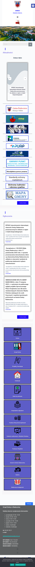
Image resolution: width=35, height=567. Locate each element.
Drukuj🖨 (29, 503)
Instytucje (17, 380)
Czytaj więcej (8, 241)
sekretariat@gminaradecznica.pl (11, 536)
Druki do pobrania (17, 396)
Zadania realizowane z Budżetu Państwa (17, 436)
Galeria (17, 475)
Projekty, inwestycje (17, 366)
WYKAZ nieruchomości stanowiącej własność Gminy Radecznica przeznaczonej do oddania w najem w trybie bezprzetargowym (17, 91)
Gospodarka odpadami (17, 410)
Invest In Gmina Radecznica (17, 462)
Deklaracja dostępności (17, 487)
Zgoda (12, 564)
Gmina (17, 338)
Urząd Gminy (17, 352)
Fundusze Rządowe (17, 449)
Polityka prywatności (20, 564)
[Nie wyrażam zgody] (33, 562)
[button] (33, 6)
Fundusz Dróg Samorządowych (17, 422)
